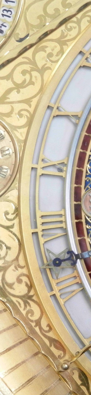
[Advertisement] (34, 27)
